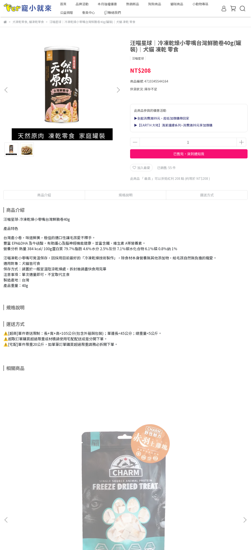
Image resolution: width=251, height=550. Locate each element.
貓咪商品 (176, 4)
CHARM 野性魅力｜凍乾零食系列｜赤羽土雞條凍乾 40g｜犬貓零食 (96, 446)
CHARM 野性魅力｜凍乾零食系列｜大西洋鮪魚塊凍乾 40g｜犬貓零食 (155, 446)
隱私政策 (68, 499)
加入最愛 (141, 167)
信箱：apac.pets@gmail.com (25, 521)
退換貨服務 (48, 499)
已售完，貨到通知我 (188, 153)
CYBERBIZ (144, 538)
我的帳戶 (28, 499)
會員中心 (88, 12)
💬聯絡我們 (112, 12)
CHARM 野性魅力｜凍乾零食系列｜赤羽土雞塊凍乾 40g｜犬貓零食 (36, 446)
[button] (118, 90)
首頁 (63, 4)
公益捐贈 (66, 12)
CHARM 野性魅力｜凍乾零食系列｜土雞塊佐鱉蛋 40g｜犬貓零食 (214, 446)
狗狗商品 (154, 4)
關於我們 (9, 499)
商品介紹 (44, 194)
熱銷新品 (132, 4)
